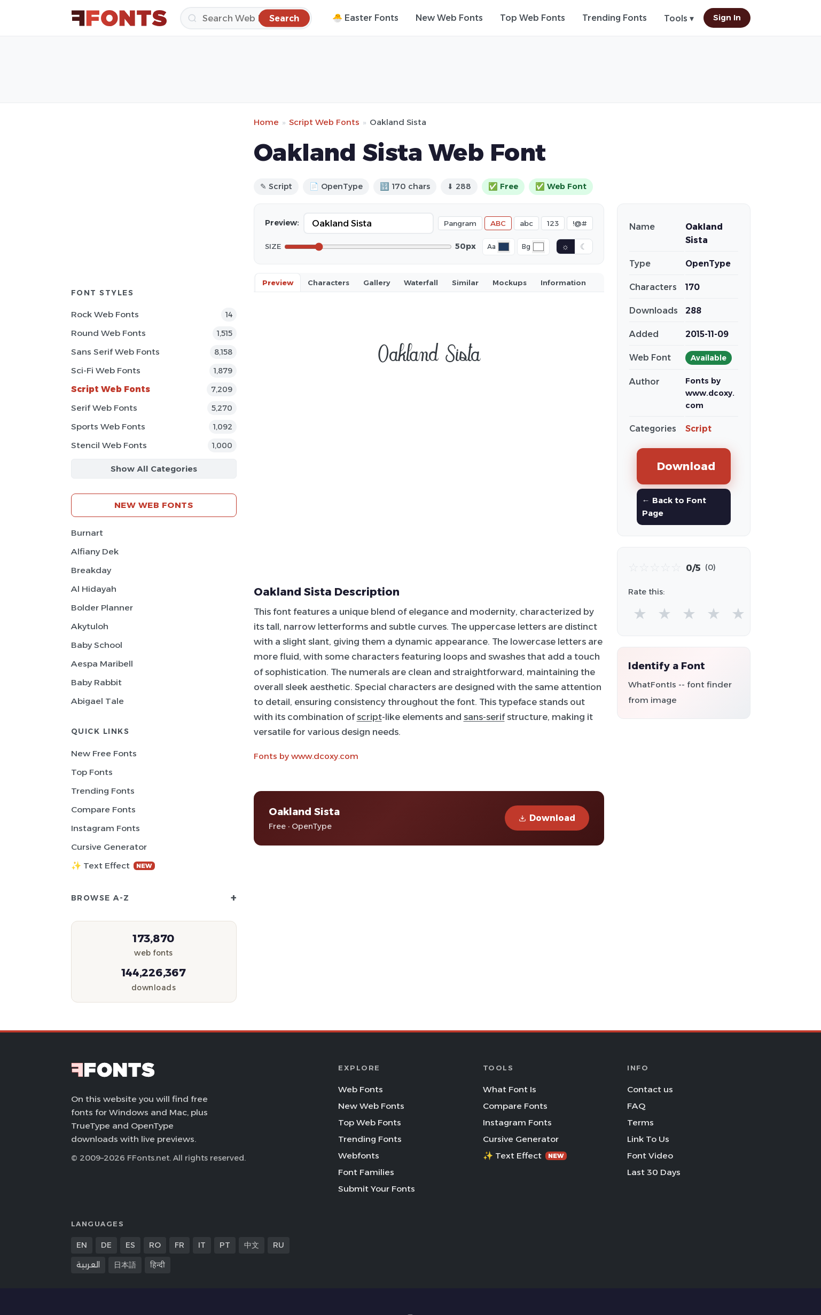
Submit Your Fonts (376, 1189)
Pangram (460, 223)
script (369, 716)
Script (698, 429)
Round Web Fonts (108, 333)
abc (526, 223)
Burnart (87, 533)
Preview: (282, 223)
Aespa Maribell (102, 664)
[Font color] (503, 246)
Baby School (96, 645)
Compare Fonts (103, 809)
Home (266, 122)
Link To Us (648, 1139)
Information (563, 282)
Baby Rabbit (96, 682)
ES (130, 1245)
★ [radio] (640, 613)
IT (202, 1245)
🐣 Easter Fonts (365, 18)
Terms (640, 1122)
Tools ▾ (679, 18)
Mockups (509, 282)
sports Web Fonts (108, 426)
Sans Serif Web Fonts (115, 352)
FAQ (636, 1106)
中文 (251, 1245)
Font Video (650, 1155)
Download (547, 818)
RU (278, 1245)
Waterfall (421, 282)
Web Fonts (360, 1089)
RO (155, 1245)
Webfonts (358, 1155)
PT (225, 1245)
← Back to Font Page (674, 506)
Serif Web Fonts (104, 408)
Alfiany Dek (95, 551)
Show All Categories (154, 469)
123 (553, 223)
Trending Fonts (614, 18)
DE (106, 1245)
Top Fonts (92, 772)
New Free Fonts (104, 753)
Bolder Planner (102, 607)
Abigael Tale (97, 701)
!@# (580, 223)
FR (179, 1245)
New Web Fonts (449, 18)
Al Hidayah (93, 589)
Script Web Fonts (110, 389)
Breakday (91, 570)
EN (81, 1245)
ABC (498, 223)
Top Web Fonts (532, 18)
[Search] (246, 18)
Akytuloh (89, 626)
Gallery (376, 282)
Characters (328, 282)
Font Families (366, 1172)
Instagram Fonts (105, 828)
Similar (465, 282)
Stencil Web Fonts (109, 445)
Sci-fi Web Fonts (105, 370)
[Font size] (368, 246)
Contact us (650, 1089)
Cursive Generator (109, 847)
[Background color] (538, 246)
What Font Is (509, 1089)
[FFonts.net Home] (119, 18)
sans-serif (484, 716)
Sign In (727, 17)
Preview (277, 282)
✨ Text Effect (113, 865)
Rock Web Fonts (105, 314)
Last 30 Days (654, 1172)
